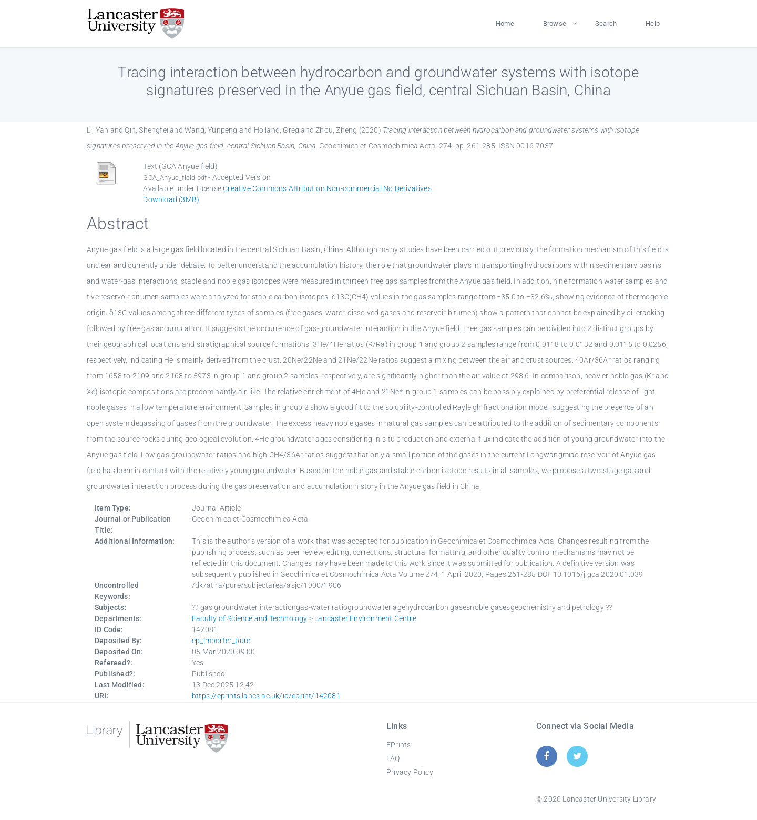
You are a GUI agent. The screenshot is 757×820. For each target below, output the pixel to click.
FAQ (393, 758)
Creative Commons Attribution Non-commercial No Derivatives (327, 188)
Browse (554, 23)
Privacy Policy (409, 772)
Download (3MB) (171, 199)
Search (606, 23)
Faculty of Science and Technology (250, 618)
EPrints (398, 745)
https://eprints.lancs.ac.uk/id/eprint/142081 (266, 696)
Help (653, 23)
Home (505, 23)
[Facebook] (546, 756)
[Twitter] (577, 756)
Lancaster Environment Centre (365, 618)
